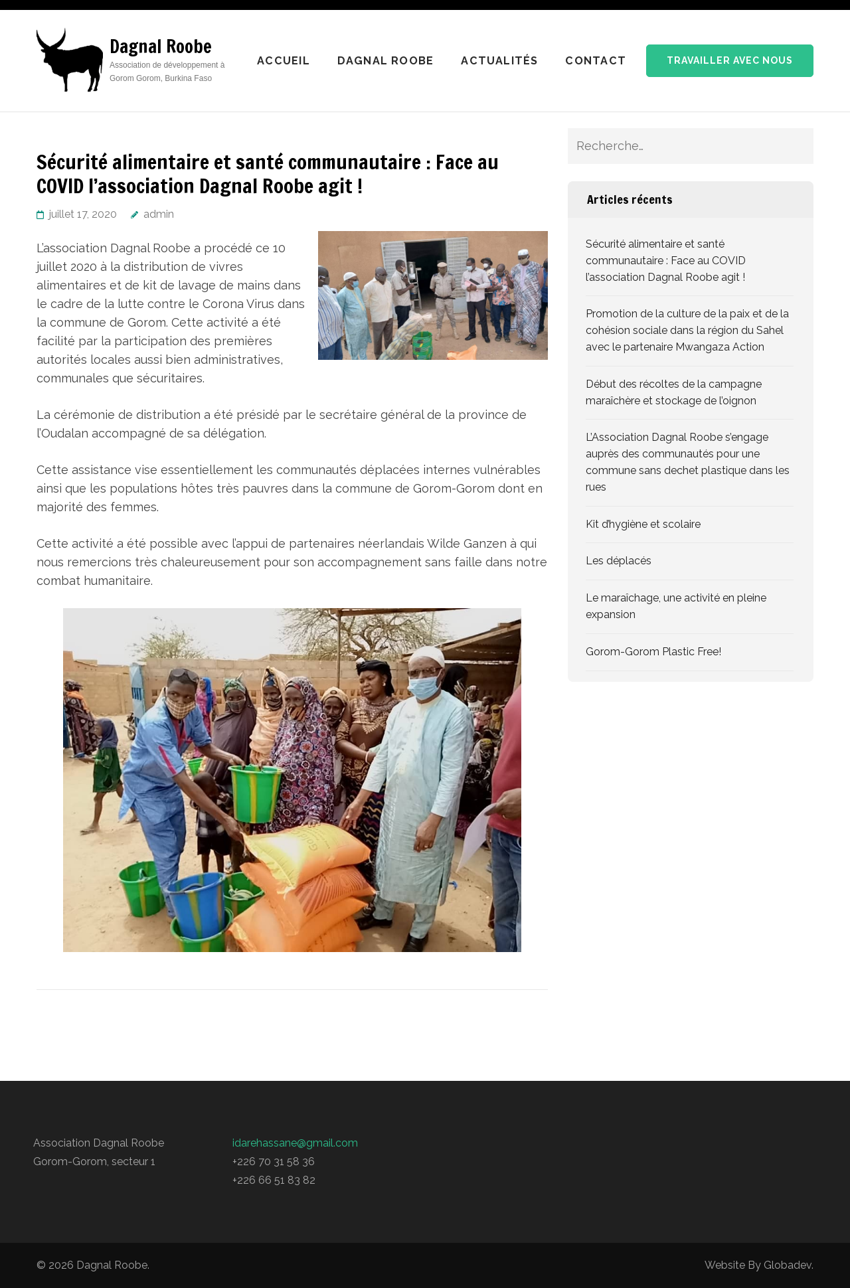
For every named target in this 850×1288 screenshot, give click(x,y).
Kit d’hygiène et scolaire (643, 524)
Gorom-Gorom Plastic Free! (653, 651)
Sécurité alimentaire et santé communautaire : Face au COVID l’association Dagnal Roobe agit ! (666, 260)
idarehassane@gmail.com (295, 1143)
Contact (595, 60)
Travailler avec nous (730, 60)
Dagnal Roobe (161, 46)
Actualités (499, 60)
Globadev (787, 1265)
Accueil (283, 60)
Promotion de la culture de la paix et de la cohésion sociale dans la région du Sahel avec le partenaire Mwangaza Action (687, 330)
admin (158, 214)
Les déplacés (618, 560)
